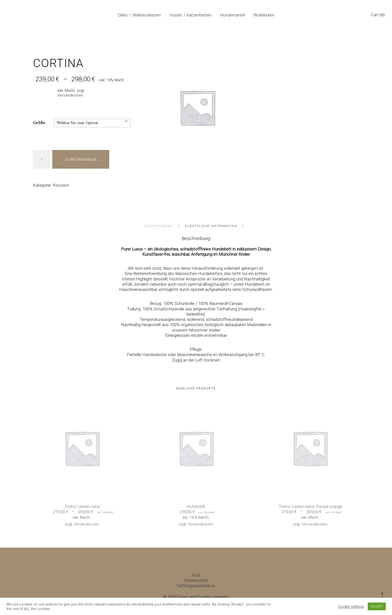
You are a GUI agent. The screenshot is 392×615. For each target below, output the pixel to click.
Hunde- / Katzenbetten (190, 14)
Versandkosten (70, 95)
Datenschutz (196, 580)
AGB (196, 575)
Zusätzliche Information (211, 226)
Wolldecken (264, 14)
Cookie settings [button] (351, 606)
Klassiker (61, 185)
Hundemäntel (232, 14)
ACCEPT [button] (377, 606)
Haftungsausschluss (196, 585)
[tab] (164, 226)
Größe (39, 123)
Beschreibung (159, 226)
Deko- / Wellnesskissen (139, 14)
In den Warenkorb (81, 159)
